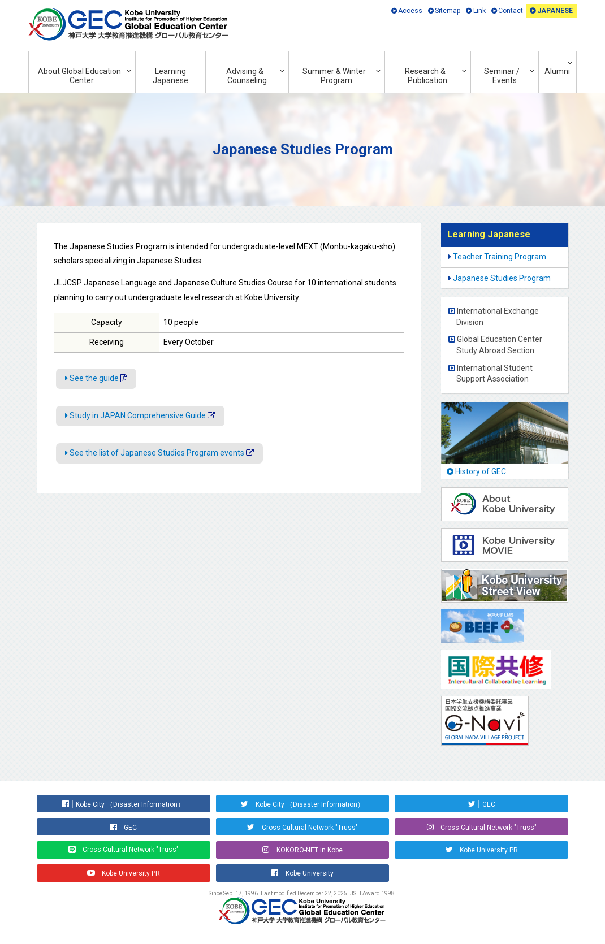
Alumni (557, 71)
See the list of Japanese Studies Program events (157, 452)
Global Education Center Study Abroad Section (499, 345)
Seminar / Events (502, 76)
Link (479, 11)
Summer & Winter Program (334, 76)
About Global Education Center (79, 76)
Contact (510, 11)
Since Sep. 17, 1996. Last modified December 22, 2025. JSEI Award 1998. (302, 893)
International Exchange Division (497, 316)
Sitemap (447, 11)
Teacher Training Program (499, 256)
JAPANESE (555, 11)
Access (410, 11)
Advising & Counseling (246, 76)
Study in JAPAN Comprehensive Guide (138, 415)
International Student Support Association (494, 373)
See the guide (94, 378)
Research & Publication (426, 76)
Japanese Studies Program (502, 278)
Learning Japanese (170, 76)
